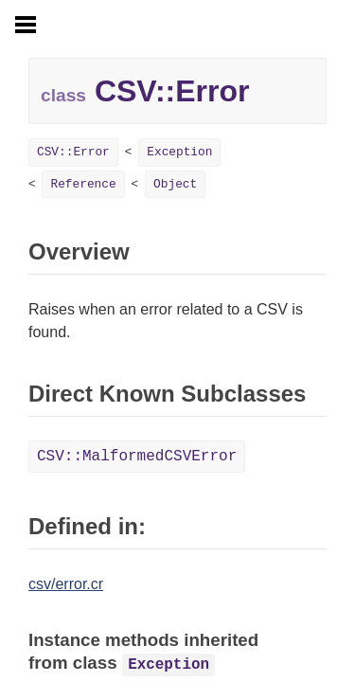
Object (175, 184)
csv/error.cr (65, 584)
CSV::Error (73, 152)
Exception (179, 152)
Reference (82, 184)
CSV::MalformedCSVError (137, 456)
